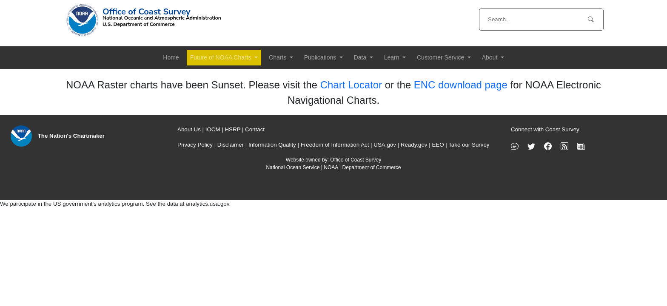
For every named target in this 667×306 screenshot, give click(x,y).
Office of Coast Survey (355, 160)
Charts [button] (278, 57)
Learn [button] (392, 57)
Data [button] (361, 57)
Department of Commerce (371, 167)
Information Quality (272, 145)
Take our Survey (468, 145)
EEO (438, 145)
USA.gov (384, 145)
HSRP (232, 129)
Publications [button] (321, 57)
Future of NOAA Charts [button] (221, 57)
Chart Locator (351, 85)
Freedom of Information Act (335, 145)
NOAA (331, 167)
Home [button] (171, 57)
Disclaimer (230, 145)
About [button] (490, 57)
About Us (189, 129)
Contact (255, 129)
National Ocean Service (292, 167)
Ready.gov (414, 145)
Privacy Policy (195, 145)
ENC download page (460, 85)
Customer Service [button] (441, 57)
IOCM (212, 129)
